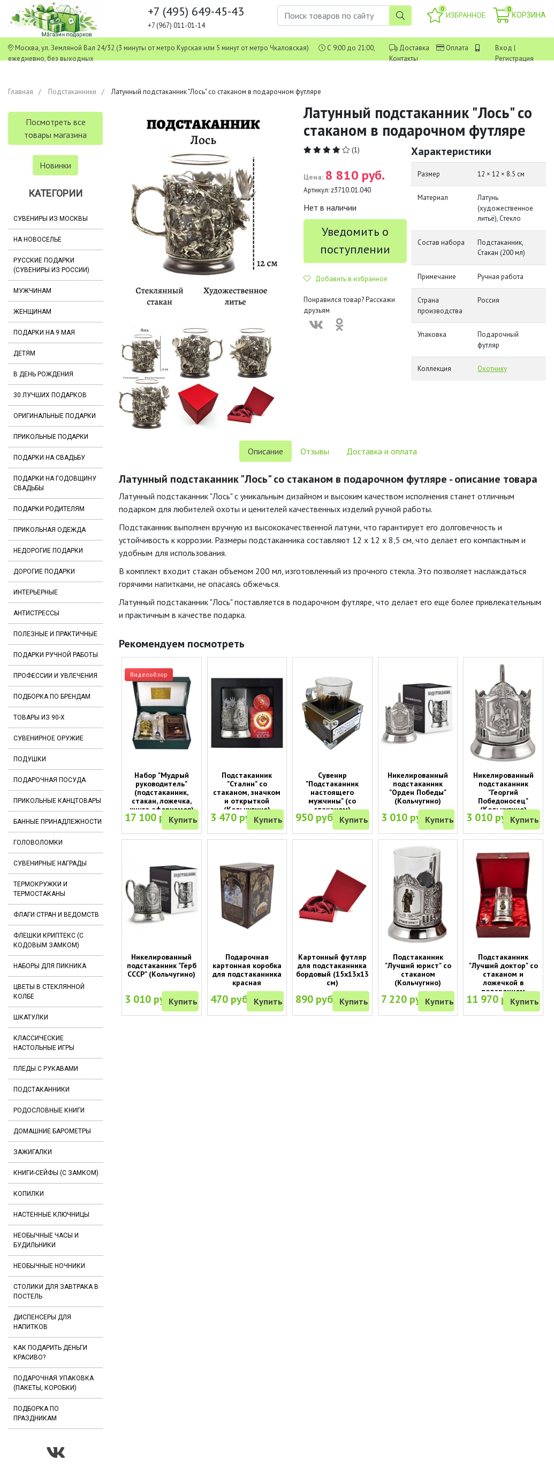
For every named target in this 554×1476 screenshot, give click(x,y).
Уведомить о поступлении (355, 240)
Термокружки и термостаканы (40, 889)
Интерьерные (35, 592)
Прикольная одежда (49, 530)
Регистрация (514, 58)
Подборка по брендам (51, 696)
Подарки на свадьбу (49, 457)
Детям (24, 353)
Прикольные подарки (50, 437)
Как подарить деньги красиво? (50, 1352)
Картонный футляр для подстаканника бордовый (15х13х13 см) (332, 969)
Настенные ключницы (51, 1214)
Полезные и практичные (55, 634)
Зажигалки (32, 1152)
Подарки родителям (49, 509)
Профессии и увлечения (55, 675)
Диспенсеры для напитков (42, 1322)
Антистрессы (36, 613)
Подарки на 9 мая (44, 332)
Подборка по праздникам (36, 1413)
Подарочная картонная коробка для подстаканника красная (247, 969)
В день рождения (43, 374)
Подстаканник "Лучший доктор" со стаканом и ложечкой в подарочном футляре (503, 978)
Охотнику (492, 368)
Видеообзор (149, 674)
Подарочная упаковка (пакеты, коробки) (53, 1383)
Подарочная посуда (49, 780)
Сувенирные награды (50, 863)
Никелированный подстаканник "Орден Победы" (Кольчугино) (418, 788)
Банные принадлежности (57, 821)
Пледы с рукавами (45, 1068)
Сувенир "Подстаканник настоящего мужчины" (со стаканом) (332, 792)
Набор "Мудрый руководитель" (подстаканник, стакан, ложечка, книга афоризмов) (162, 792)
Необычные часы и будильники (46, 1240)
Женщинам (32, 311)
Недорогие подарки (48, 550)
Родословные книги (49, 1110)
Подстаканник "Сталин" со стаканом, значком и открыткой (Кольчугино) (246, 792)
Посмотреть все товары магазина (55, 128)
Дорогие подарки (44, 571)
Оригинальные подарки (54, 416)
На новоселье (37, 239)
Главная (20, 91)
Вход (503, 47)
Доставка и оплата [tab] (381, 451)
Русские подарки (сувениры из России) (51, 265)
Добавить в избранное (345, 278)
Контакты (403, 58)
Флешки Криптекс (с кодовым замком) (48, 940)
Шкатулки (30, 1017)
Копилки (28, 1193)
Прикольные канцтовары (57, 801)
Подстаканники (72, 91)
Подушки (29, 759)
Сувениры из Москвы (50, 218)
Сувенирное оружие (48, 738)
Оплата (457, 47)
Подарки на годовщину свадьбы (54, 483)
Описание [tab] (265, 451)
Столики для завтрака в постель (55, 1291)
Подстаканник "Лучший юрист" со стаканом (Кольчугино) (418, 969)
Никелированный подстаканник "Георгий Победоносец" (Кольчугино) (503, 792)
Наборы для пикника (49, 966)
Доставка (414, 47)
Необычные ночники (49, 1266)
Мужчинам (32, 291)
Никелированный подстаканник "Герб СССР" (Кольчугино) (161, 965)
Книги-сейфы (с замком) (55, 1173)
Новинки (55, 165)
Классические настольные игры (43, 1043)
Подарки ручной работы (55, 655)
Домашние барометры (52, 1131)
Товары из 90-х (39, 717)
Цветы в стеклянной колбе (49, 991)
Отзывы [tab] (314, 451)
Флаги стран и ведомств (56, 914)
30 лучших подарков (50, 395)
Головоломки (38, 842)
